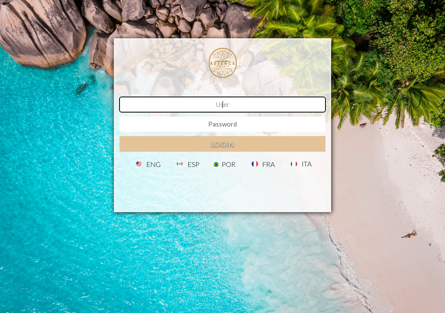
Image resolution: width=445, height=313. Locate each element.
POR (229, 164)
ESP (193, 164)
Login (223, 144)
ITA (307, 164)
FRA (268, 164)
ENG (153, 164)
